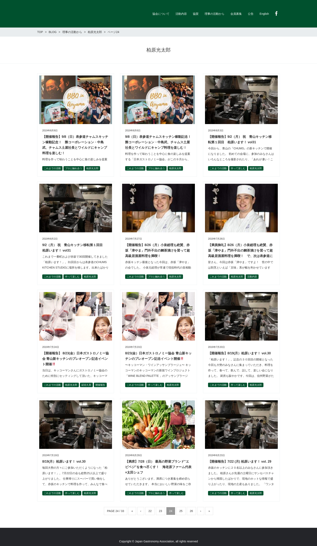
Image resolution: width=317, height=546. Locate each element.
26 (191, 511)
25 (181, 511)
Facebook (276, 13)
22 (150, 511)
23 (160, 511)
